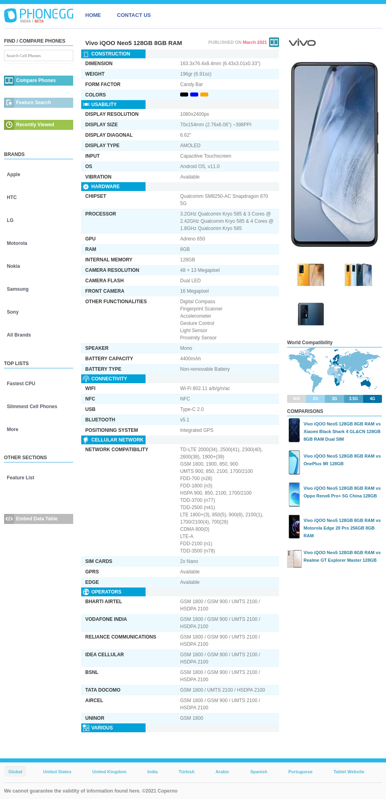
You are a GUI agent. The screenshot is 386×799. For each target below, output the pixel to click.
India (152, 771)
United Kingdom (109, 771)
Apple (13, 174)
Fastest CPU (21, 383)
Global (15, 771)
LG (10, 220)
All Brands (19, 335)
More (12, 429)
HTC (12, 197)
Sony (12, 312)
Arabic (222, 771)
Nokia (13, 266)
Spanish (258, 771)
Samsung (18, 289)
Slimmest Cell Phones (32, 406)
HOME (93, 15)
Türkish (187, 771)
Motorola (17, 243)
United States (57, 771)
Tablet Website (348, 771)
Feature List (20, 478)
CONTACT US (134, 15)
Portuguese (300, 771)
